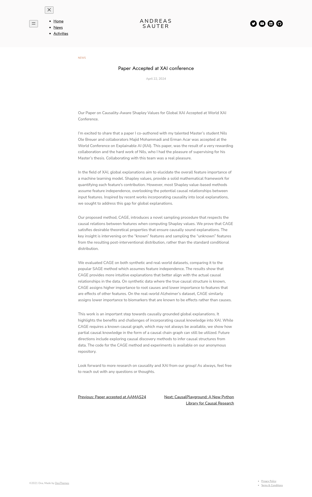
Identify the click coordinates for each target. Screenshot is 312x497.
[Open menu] (33, 23)
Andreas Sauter (156, 24)
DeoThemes (62, 483)
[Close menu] (49, 10)
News (82, 58)
